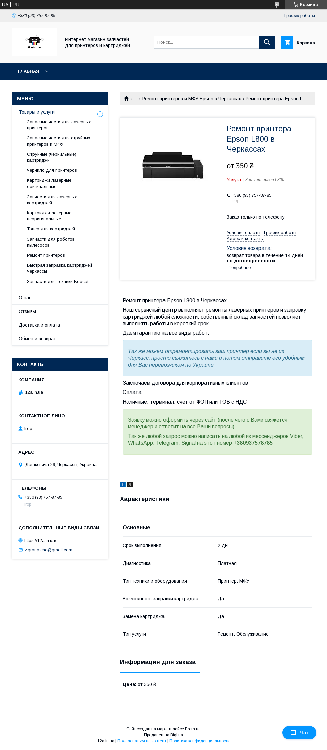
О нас (25, 297)
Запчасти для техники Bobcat (57, 281)
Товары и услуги (37, 112)
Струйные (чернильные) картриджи (51, 157)
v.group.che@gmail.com (48, 549)
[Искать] (267, 42)
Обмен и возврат (37, 338)
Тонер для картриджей (51, 228)
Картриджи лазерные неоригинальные (49, 215)
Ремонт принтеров (46, 255)
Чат (299, 733)
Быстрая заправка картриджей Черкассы (59, 268)
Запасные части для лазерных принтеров (59, 124)
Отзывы (27, 311)
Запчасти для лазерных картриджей (52, 199)
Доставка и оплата (39, 325)
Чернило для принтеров (52, 170)
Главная (28, 71)
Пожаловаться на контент (141, 741)
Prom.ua (193, 729)
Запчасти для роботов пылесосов (51, 242)
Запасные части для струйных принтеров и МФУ (58, 140)
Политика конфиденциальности (199, 741)
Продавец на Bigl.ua (163, 735)
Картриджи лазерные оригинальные (49, 183)
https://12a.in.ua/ (40, 540)
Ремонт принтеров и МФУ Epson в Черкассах (191, 98)
